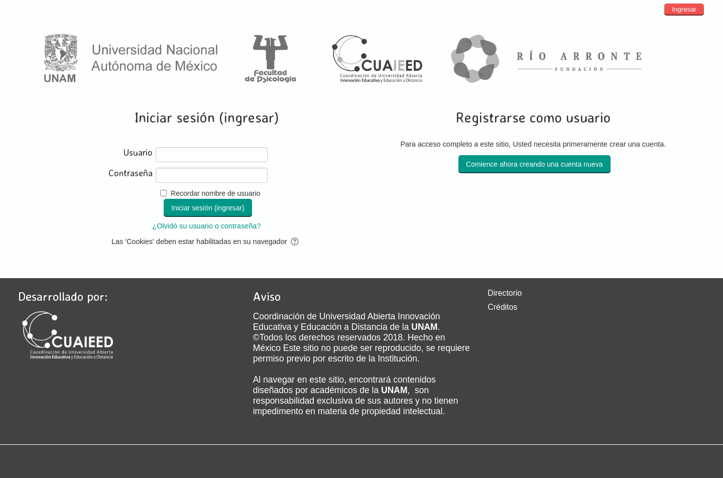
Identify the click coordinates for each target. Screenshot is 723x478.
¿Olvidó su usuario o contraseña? (206, 226)
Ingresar (684, 9)
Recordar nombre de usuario (215, 193)
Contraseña (130, 173)
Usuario (138, 152)
